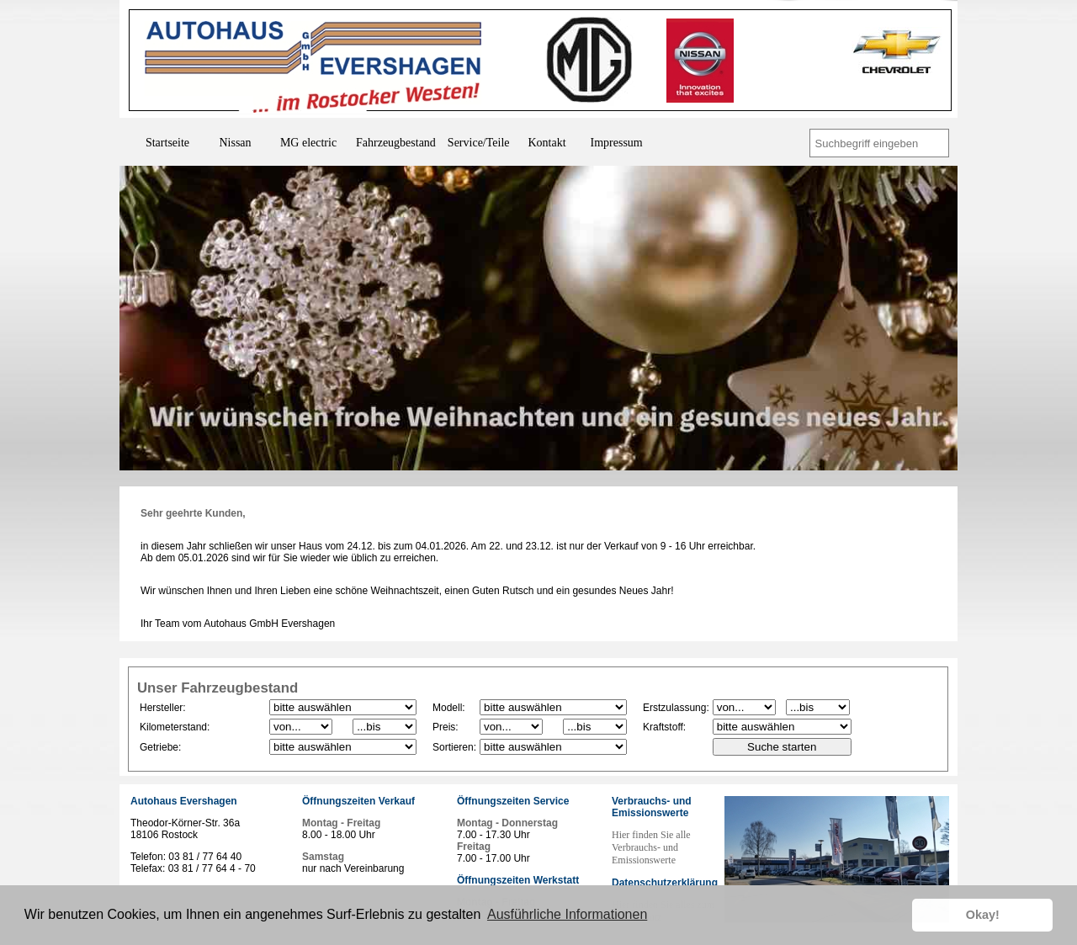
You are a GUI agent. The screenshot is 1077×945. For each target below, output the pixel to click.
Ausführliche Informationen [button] (567, 914)
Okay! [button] (983, 914)
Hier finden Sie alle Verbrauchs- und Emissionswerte (651, 847)
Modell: (448, 708)
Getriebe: (160, 747)
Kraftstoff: (664, 727)
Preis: (445, 727)
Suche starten (781, 747)
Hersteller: (163, 708)
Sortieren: (454, 747)
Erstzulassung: (676, 708)
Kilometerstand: (175, 727)
